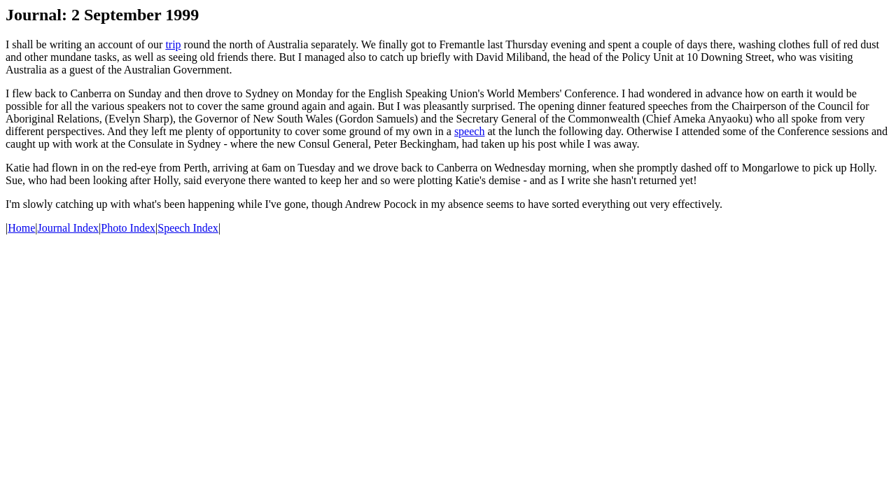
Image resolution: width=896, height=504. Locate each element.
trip (173, 44)
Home (21, 228)
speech (469, 131)
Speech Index (188, 228)
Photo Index (128, 228)
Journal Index (68, 228)
